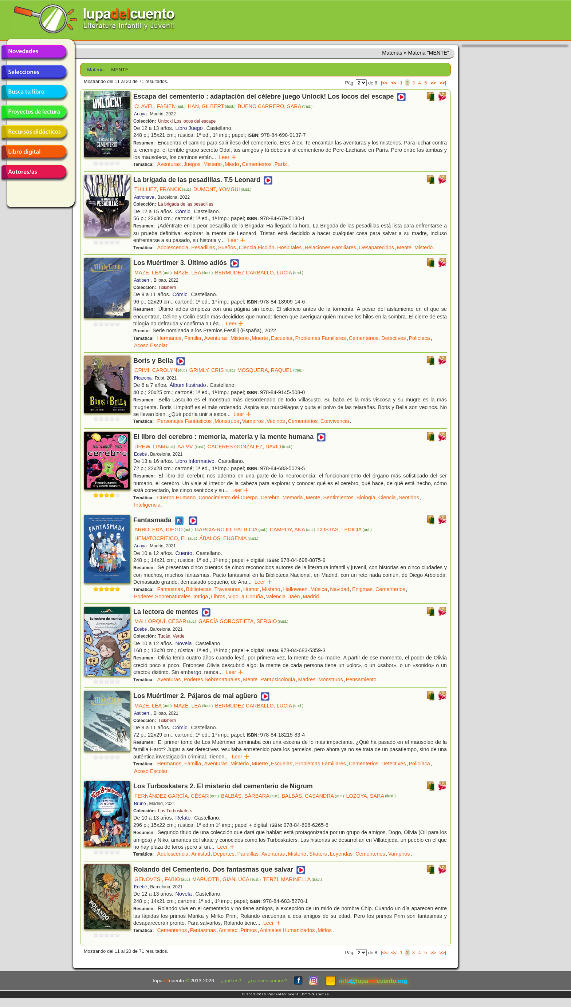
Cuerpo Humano (176, 497)
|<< (384, 83)
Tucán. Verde (171, 636)
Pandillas (248, 854)
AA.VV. (191, 446)
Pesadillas (203, 247)
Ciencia (387, 497)
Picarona (142, 378)
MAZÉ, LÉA (153, 272)
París (281, 164)
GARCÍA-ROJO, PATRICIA (231, 529)
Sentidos (409, 497)
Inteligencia (147, 505)
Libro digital (34, 152)
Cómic (183, 211)
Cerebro (270, 497)
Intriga (200, 596)
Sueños (227, 247)
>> (433, 83)
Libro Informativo (195, 461)
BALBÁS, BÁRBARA (250, 796)
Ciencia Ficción (257, 247)
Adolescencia (173, 247)
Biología (366, 497)
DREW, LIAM (154, 446)
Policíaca (419, 338)
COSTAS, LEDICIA (344, 529)
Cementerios (257, 164)
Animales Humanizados (287, 930)
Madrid (311, 596)
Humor (251, 589)
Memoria (293, 497)
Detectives (393, 338)
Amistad (200, 854)
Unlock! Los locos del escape (187, 121)
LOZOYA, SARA (371, 796)
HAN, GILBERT (212, 106)
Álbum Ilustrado (188, 385)
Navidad (339, 589)
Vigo (233, 596)
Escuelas (281, 338)
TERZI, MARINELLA (292, 879)
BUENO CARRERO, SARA (275, 106)
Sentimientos (338, 497)
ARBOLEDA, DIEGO (163, 529)
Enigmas (362, 589)
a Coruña (252, 596)
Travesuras (227, 589)
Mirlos (324, 930)
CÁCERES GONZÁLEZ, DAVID (250, 446)
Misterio (213, 164)
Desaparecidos (376, 247)
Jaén (294, 596)
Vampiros (253, 421)
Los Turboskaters (175, 810)
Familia (192, 338)
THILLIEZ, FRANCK (162, 189)
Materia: (96, 69)
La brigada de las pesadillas (185, 204)
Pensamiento (361, 679)
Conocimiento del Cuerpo (227, 497)
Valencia (276, 596)
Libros (218, 596)
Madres (307, 679)
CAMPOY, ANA (292, 529)
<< (394, 83)
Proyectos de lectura (34, 112)
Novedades (34, 52)
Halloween (295, 589)
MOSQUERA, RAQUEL (270, 370)
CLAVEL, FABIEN (160, 106)
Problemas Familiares (320, 338)
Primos (248, 930)
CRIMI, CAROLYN (160, 370)
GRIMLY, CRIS (212, 370)
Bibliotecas (199, 589)
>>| (442, 83)
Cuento (184, 553)
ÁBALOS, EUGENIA (228, 538)
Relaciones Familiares (330, 247)
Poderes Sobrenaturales (162, 596)
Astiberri (142, 280)
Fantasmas (170, 589)
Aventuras (169, 164)
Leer (228, 157)
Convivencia (334, 421)
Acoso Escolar (151, 345)
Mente (404, 247)
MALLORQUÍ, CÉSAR (165, 621)
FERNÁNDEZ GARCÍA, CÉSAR (176, 796)
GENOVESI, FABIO (162, 879)
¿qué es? (231, 980)
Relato (183, 818)
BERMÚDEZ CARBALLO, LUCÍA (259, 272)
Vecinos (276, 421)
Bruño (140, 803)
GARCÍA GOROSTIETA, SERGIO (243, 621)
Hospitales (289, 247)
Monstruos (226, 421)
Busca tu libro (34, 92)
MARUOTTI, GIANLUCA (226, 879)
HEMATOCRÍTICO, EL (165, 538)
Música (319, 589)
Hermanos (169, 338)
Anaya (140, 113)
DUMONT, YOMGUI (222, 189)
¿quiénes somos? (267, 980)
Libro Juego (189, 128)
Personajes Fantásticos (184, 421)
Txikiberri (167, 287)
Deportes (223, 854)
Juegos (192, 164)
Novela (184, 643)
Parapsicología (277, 679)
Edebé (140, 454)
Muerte (260, 338)
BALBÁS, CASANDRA (312, 796)
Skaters (318, 854)
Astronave (144, 197)
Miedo (232, 164)
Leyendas (341, 854)
